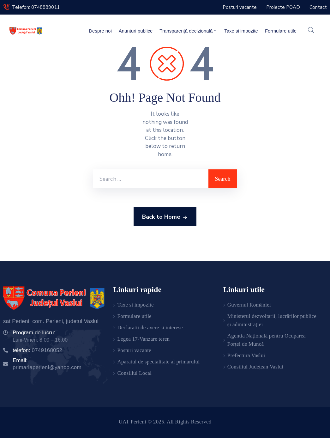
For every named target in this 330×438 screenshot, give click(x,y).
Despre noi (100, 30)
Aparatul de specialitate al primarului (158, 362)
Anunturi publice (136, 30)
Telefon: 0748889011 (36, 7)
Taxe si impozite (241, 30)
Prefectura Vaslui (246, 355)
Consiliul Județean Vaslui (255, 367)
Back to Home (165, 217)
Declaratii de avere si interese (150, 328)
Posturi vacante (134, 350)
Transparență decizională (188, 30)
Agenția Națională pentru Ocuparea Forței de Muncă (266, 340)
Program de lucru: (34, 333)
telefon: (37, 350)
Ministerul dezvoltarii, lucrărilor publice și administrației (271, 320)
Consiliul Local (134, 373)
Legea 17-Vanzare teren (143, 339)
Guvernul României (249, 305)
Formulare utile (281, 30)
